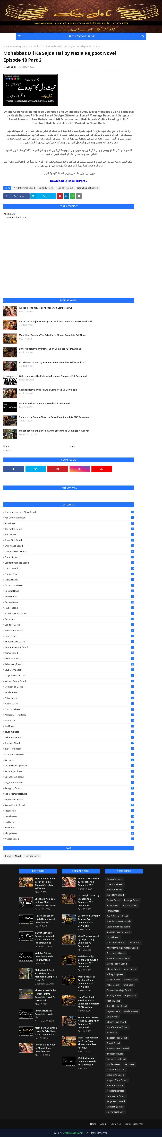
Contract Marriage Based (69, 562)
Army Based (69, 523)
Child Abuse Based (69, 545)
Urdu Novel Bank (81, 36)
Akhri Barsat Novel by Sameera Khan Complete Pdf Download (52, 362)
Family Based (69, 596)
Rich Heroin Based (69, 737)
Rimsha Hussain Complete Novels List (44, 1014)
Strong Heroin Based (69, 805)
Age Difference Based (24, 187)
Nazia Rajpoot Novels (21, 46)
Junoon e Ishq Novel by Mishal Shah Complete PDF (45, 307)
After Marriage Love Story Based (69, 512)
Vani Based (69, 827)
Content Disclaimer (134, 1123)
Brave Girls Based (69, 540)
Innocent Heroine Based (69, 647)
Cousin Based (69, 568)
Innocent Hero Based (69, 641)
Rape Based (69, 720)
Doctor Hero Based (69, 585)
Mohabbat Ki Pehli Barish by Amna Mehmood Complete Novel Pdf (54, 430)
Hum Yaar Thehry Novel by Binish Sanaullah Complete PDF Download (88, 1002)
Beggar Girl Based (69, 529)
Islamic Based (69, 652)
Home (6, 46)
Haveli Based (69, 636)
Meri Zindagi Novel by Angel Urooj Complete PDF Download (88, 941)
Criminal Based (69, 574)
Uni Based (69, 822)
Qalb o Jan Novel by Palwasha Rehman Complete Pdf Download (53, 376)
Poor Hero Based (69, 709)
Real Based (69, 726)
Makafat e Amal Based (69, 681)
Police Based (69, 698)
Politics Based (69, 703)
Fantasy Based (69, 602)
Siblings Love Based (69, 776)
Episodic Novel (46, 187)
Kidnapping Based (69, 664)
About (73, 446)
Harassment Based (69, 630)
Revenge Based (69, 731)
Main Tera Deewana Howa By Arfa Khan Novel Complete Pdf (46, 1031)
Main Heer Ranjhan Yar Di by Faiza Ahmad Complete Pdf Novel (52, 335)
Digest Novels (69, 579)
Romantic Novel (69, 743)
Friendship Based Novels (69, 613)
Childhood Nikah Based (69, 551)
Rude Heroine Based (69, 754)
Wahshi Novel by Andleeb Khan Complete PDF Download (86, 981)
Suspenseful (69, 810)
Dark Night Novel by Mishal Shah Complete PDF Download (50, 348)
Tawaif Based (69, 816)
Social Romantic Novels (69, 793)
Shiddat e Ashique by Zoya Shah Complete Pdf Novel (45, 902)
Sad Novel (69, 760)
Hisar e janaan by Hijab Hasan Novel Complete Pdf (45, 919)
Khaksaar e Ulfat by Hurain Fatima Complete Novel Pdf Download (45, 995)
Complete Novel (69, 557)
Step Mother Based (69, 799)
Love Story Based (69, 669)
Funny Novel (69, 619)
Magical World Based (69, 675)
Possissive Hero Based (69, 714)
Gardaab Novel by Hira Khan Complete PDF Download (48, 389)
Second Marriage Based (69, 765)
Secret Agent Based (69, 771)
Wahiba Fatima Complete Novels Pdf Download (44, 403)
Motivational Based (69, 686)
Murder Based (69, 692)
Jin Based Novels (69, 658)
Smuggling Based (69, 788)
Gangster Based (65, 187)
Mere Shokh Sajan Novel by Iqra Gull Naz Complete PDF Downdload (55, 321)
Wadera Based (69, 838)
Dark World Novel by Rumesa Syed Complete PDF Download (89, 920)
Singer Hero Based (69, 782)
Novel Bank (10, 66)
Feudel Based (69, 607)
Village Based (69, 833)
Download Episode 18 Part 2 (68, 181)
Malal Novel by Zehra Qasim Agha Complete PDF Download (88, 961)
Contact (7, 450)
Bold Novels (69, 534)
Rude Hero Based (69, 748)
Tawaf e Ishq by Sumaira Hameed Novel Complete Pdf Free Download (45, 937)
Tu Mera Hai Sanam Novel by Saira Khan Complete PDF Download (54, 417)
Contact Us (116, 1123)
